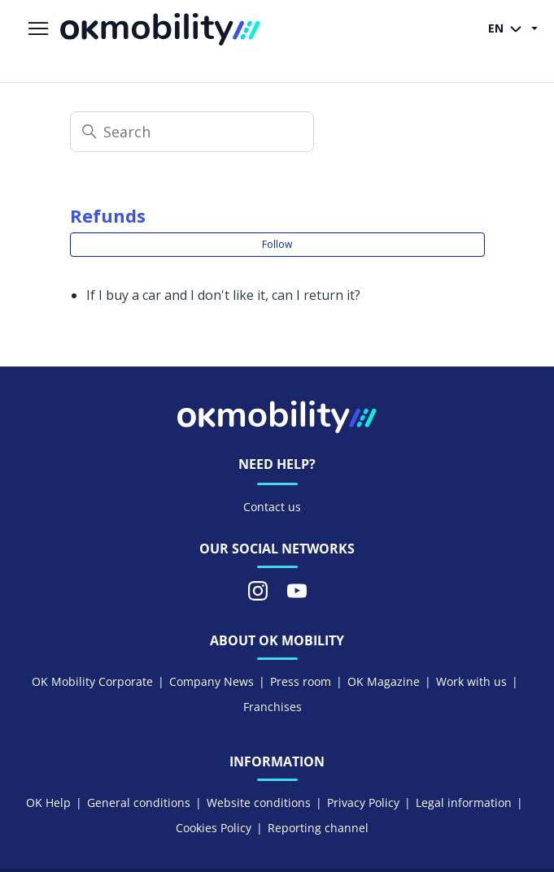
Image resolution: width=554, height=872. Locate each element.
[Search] (192, 131)
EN (508, 29)
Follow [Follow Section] (277, 244)
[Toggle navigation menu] (38, 29)
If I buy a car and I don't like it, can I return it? (223, 295)
